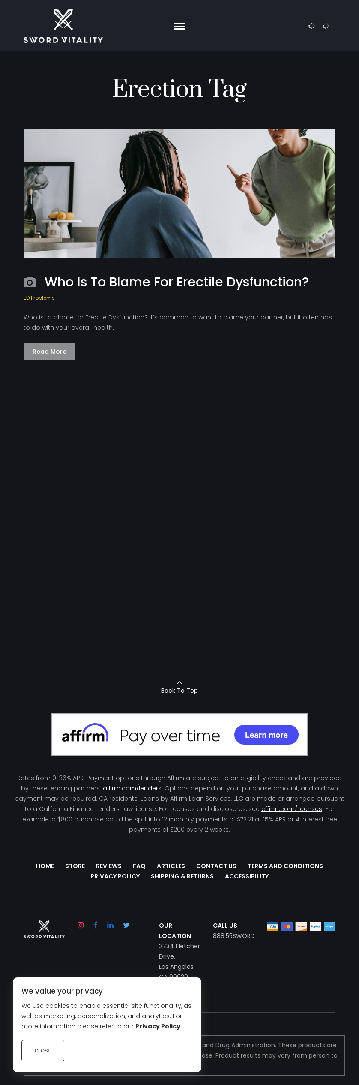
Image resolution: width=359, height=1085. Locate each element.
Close (43, 1050)
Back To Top (179, 690)
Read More (49, 351)
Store (75, 866)
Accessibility (247, 876)
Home (45, 866)
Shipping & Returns (182, 876)
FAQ (139, 866)
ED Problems (39, 297)
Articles (171, 866)
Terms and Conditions (285, 866)
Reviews (109, 866)
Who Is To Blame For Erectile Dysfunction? (177, 282)
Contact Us (216, 866)
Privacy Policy (115, 876)
